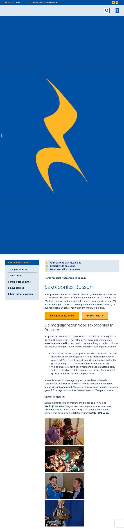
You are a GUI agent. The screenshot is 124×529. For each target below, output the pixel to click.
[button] (2, 135)
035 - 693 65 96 (14, 2)
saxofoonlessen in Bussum (59, 343)
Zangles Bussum (19, 269)
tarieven (49, 409)
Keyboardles (17, 287)
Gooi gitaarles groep (21, 294)
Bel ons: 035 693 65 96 (62, 315)
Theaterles (16, 275)
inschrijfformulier (54, 406)
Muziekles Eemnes (20, 281)
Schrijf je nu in (95, 315)
